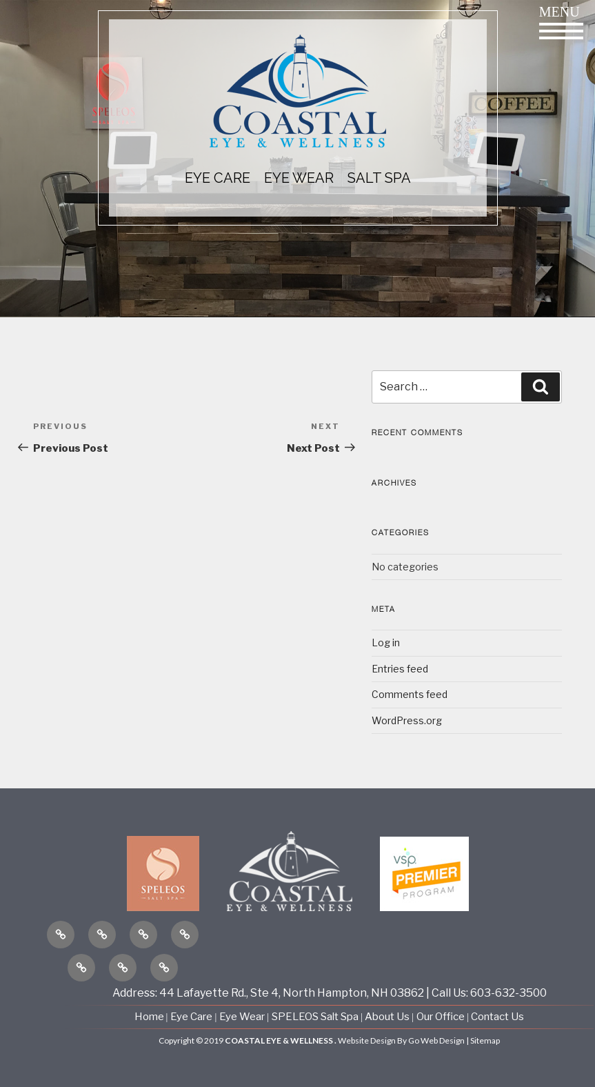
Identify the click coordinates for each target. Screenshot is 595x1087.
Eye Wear (242, 1016)
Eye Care (191, 1016)
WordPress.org (407, 720)
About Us (388, 1016)
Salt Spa (379, 178)
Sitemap (485, 1040)
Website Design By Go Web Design (401, 1040)
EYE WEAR (299, 178)
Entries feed (400, 669)
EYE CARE (217, 178)
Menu (561, 21)
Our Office (440, 1016)
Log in (386, 642)
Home (150, 1016)
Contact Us (497, 1016)
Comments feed (409, 694)
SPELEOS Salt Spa (315, 1016)
